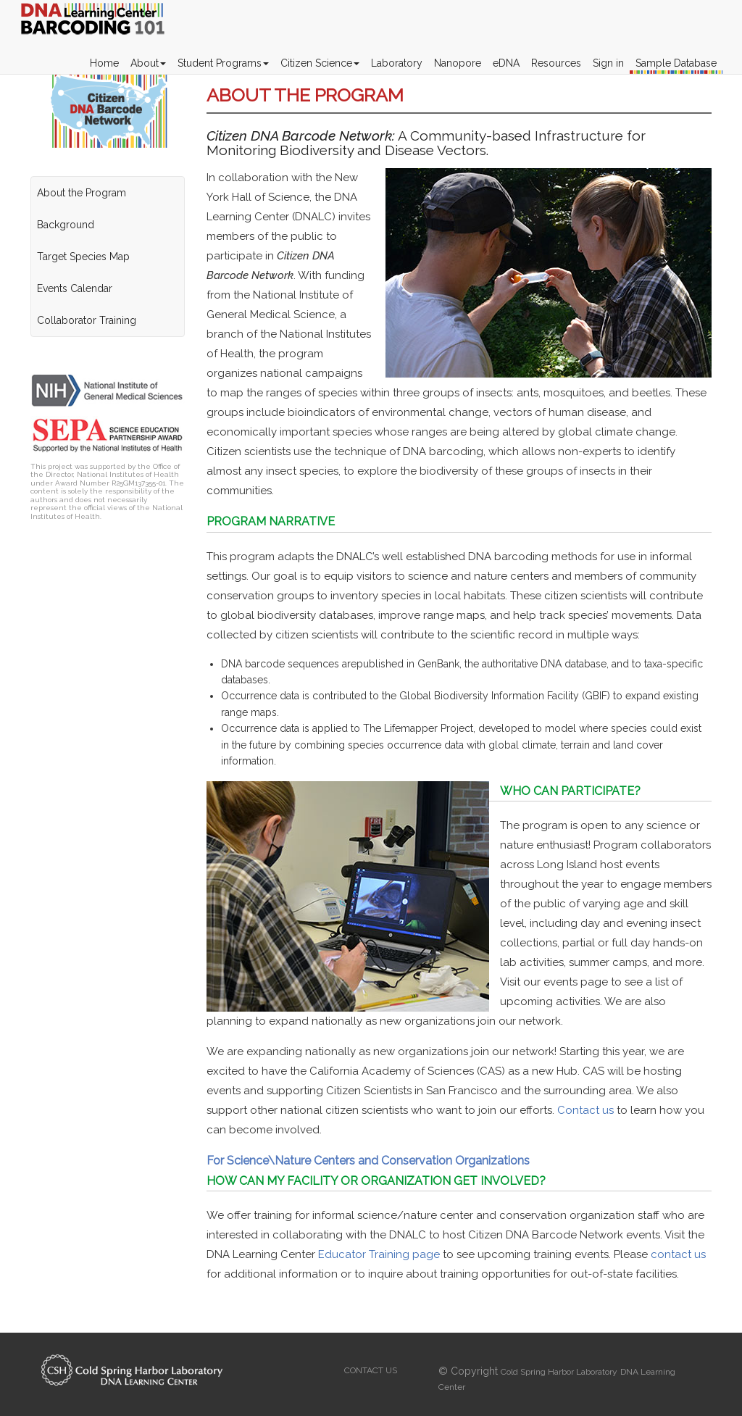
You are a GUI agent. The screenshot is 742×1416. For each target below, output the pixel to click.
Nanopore (457, 63)
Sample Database (676, 63)
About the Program (81, 193)
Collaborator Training (86, 320)
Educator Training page (379, 1254)
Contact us (587, 1110)
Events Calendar (74, 288)
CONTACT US (370, 1370)
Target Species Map (83, 256)
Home (104, 63)
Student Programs (223, 63)
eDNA (506, 63)
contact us (678, 1254)
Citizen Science (319, 63)
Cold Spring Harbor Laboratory (559, 1372)
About (148, 63)
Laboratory (396, 63)
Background (65, 224)
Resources (556, 63)
